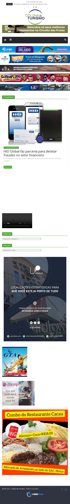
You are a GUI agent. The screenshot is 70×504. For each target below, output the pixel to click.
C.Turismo (24, 158)
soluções (51, 158)
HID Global (45, 158)
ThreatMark (7, 161)
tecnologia (58, 158)
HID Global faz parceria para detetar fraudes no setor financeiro (30, 153)
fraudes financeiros (35, 158)
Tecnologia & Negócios (11, 148)
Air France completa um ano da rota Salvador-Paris (30, 4)
